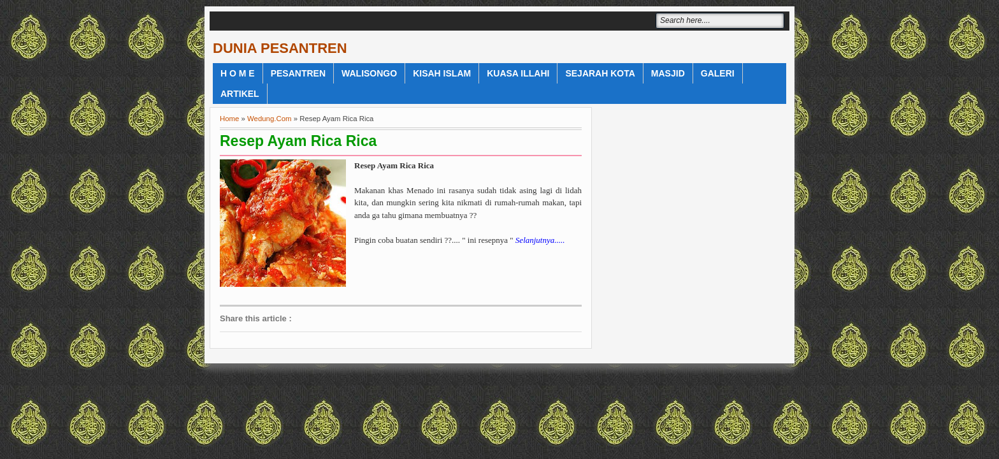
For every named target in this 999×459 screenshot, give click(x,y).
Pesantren (298, 73)
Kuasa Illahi (518, 73)
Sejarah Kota (600, 73)
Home (229, 118)
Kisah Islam (442, 73)
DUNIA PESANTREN (280, 48)
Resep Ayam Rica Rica (298, 141)
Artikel (239, 94)
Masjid (668, 73)
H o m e (237, 73)
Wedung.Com (269, 118)
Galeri (718, 73)
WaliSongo (369, 73)
